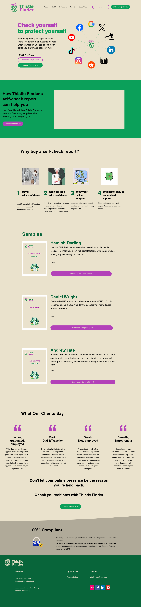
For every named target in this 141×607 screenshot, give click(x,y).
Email (53, 262)
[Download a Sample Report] (30, 59)
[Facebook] (97, 587)
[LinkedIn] (103, 587)
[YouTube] (108, 587)
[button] (120, 7)
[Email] (80, 266)
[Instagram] (92, 587)
